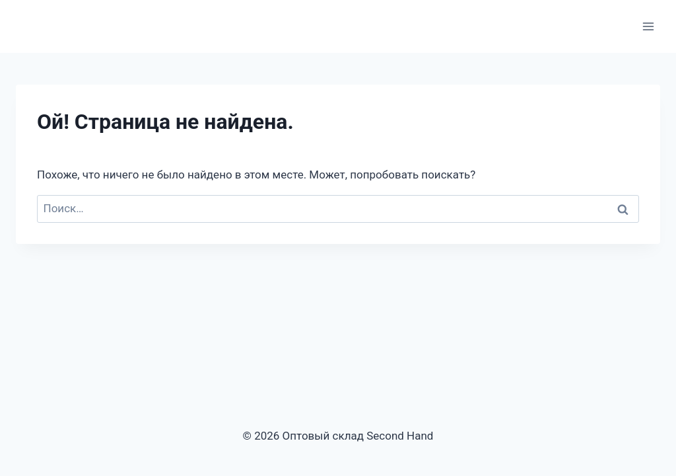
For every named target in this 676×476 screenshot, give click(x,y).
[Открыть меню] (648, 26)
